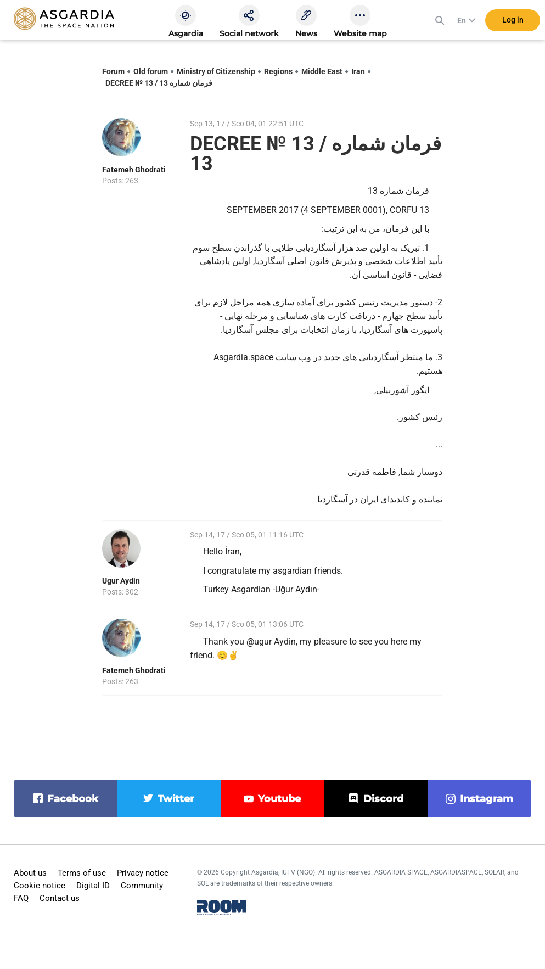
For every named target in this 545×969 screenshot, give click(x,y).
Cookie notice (39, 885)
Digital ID (93, 885)
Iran (358, 71)
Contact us (60, 898)
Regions (278, 71)
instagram (486, 799)
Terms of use (82, 873)
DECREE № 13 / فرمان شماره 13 (158, 83)
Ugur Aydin (121, 580)
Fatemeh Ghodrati (134, 169)
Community (142, 885)
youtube (279, 799)
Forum (113, 71)
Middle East (321, 71)
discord (383, 799)
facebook (72, 799)
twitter (176, 799)
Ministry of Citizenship (216, 71)
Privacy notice (142, 873)
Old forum (150, 71)
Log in (513, 21)
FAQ (21, 898)
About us (30, 873)
